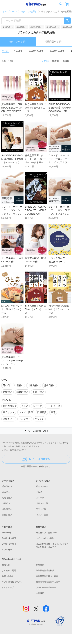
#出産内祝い (52, 27)
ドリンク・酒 (42, 503)
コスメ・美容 (42, 515)
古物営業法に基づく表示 (47, 576)
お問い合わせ (8, 576)
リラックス (41, 509)
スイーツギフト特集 (45, 538)
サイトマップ (8, 587)
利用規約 (40, 565)
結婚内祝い (7, 498)
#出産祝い (7, 27)
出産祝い (6, 503)
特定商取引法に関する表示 (48, 582)
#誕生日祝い (36, 27)
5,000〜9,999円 (58, 51)
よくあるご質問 (9, 570)
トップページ (10, 11)
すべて (5, 51)
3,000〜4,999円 (37, 51)
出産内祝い (7, 509)
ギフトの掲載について (12, 582)
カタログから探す (18, 41)
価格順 (65, 61)
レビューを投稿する (36, 459)
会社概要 (40, 593)
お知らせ (6, 565)
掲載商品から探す (54, 41)
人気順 (45, 61)
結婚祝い (6, 492)
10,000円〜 (7, 549)
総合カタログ (42, 486)
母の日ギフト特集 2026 (46, 532)
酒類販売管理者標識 (45, 570)
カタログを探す (29, 11)
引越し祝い (7, 515)
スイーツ (40, 498)
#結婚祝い (21, 27)
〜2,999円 (19, 51)
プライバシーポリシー (46, 587)
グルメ (39, 492)
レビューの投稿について (15, 450)
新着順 (55, 61)
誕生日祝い (7, 486)
